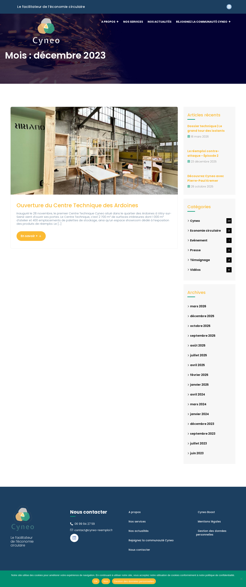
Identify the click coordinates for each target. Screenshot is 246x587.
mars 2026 (198, 306)
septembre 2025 (202, 336)
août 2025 (197, 345)
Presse (211, 250)
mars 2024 (198, 404)
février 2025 (199, 375)
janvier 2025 (199, 385)
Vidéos (211, 269)
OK (96, 581)
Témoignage (211, 260)
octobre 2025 (200, 326)
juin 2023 (197, 453)
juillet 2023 (198, 443)
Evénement (211, 240)
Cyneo (211, 220)
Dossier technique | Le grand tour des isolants (206, 128)
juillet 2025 (198, 355)
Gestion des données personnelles (134, 581)
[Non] (241, 579)
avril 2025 (197, 365)
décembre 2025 (202, 316)
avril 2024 (197, 394)
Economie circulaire (211, 230)
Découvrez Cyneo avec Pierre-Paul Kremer (205, 178)
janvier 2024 (199, 414)
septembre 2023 (202, 434)
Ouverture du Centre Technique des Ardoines (78, 210)
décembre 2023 (202, 424)
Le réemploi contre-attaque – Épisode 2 (203, 153)
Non (105, 581)
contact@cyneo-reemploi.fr (93, 530)
